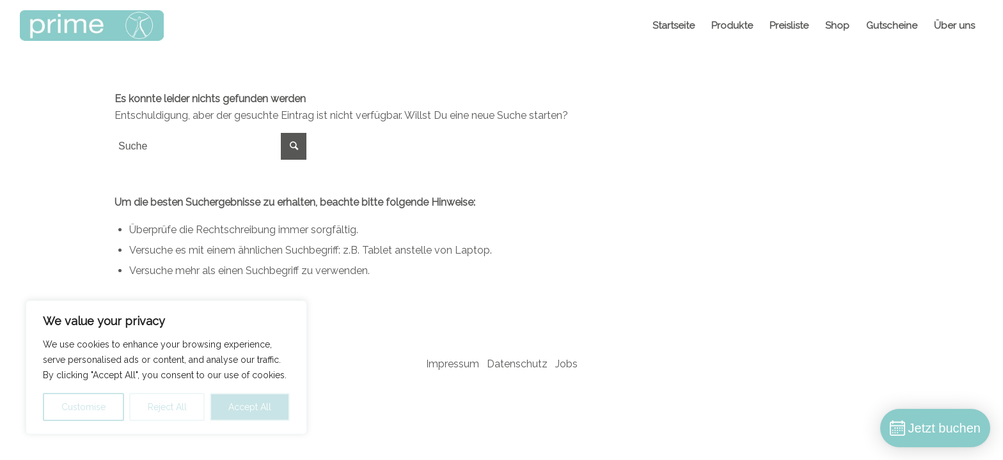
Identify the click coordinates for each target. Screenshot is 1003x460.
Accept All (249, 407)
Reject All (167, 407)
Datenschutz (517, 364)
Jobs (566, 364)
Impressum (452, 364)
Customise (83, 407)
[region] (166, 367)
